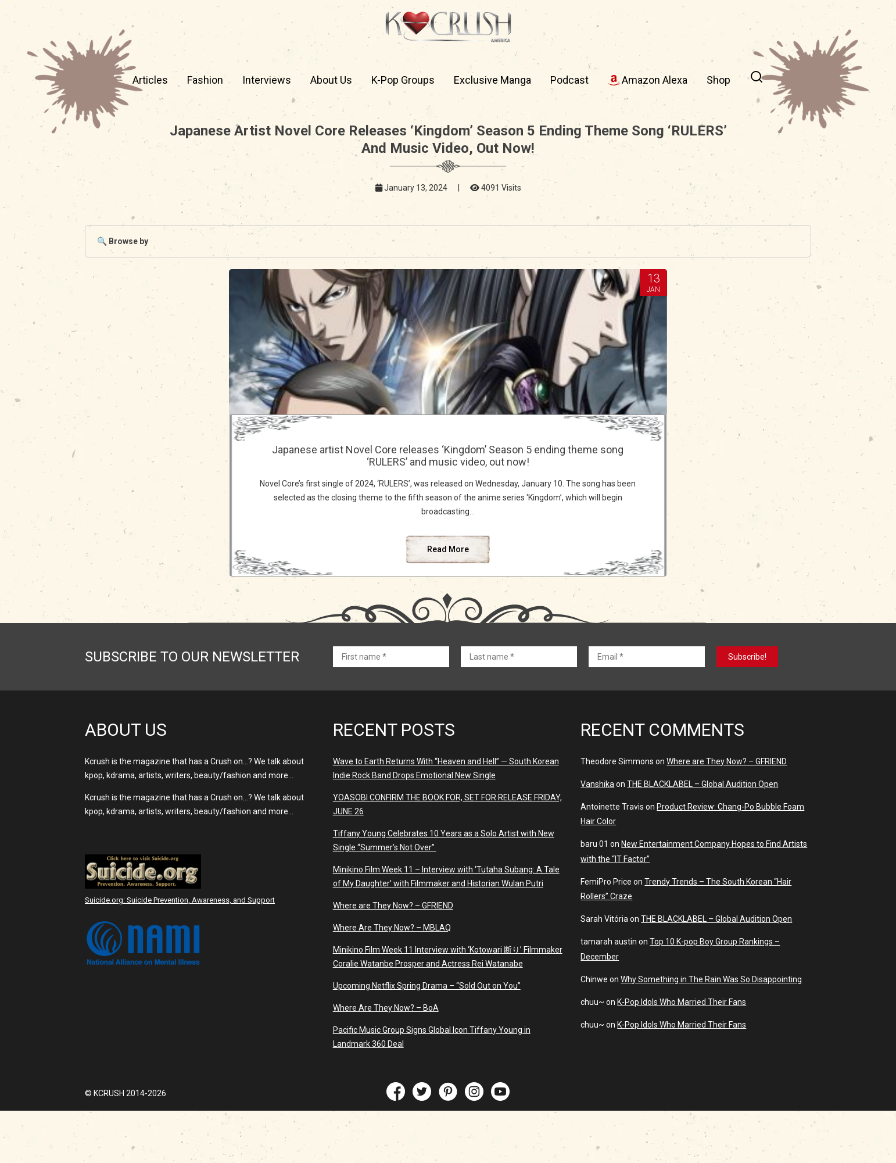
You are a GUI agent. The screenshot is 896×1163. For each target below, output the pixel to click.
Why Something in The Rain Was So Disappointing (711, 1031)
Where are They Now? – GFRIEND (393, 957)
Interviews (266, 80)
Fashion (205, 80)
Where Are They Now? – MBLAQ (392, 980)
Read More (448, 601)
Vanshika (597, 836)
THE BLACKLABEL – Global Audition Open (702, 836)
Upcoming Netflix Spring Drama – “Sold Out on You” (427, 1038)
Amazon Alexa (647, 80)
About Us (331, 80)
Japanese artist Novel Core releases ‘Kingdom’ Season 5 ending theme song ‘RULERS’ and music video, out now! (448, 467)
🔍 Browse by (122, 241)
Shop (718, 80)
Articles (150, 80)
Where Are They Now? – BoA (386, 1060)
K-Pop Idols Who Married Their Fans (681, 1054)
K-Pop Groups (403, 80)
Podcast (569, 80)
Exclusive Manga (492, 80)
